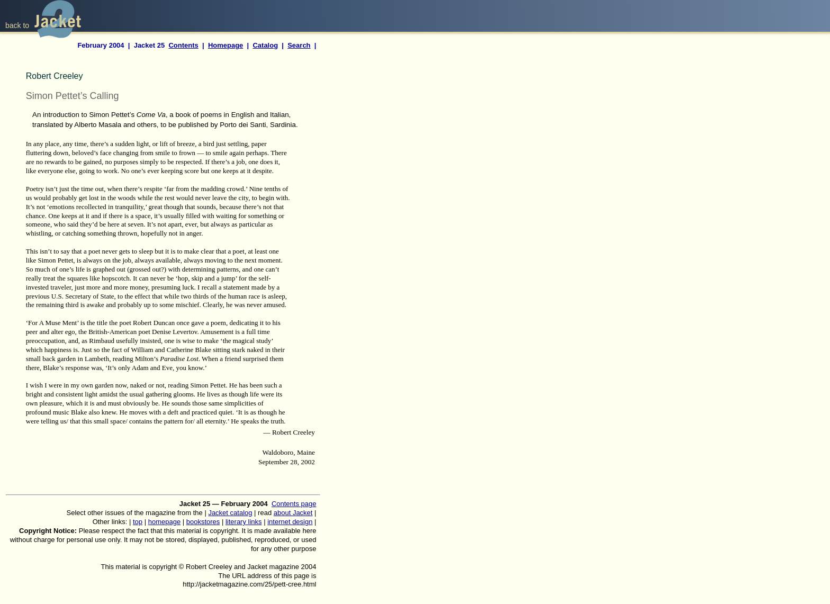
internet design (289, 522)
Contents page (294, 504)
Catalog (265, 45)
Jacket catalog (230, 513)
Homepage (225, 45)
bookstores (203, 522)
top (137, 522)
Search (298, 45)
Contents (183, 45)
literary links (243, 522)
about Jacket (293, 513)
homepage (164, 522)
